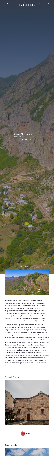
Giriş (49, 3)
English (44, 3)
